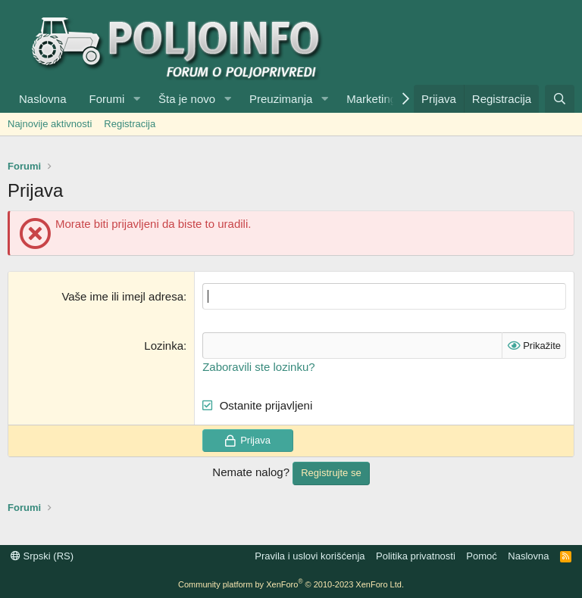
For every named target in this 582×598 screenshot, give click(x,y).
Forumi (107, 98)
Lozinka (163, 345)
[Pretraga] (559, 99)
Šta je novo (186, 98)
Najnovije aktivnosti (50, 123)
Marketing (371, 98)
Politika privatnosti (415, 556)
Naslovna (43, 98)
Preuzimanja (280, 98)
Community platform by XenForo (291, 584)
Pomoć (481, 556)
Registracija (129, 123)
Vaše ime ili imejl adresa (122, 296)
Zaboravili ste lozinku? (258, 366)
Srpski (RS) (42, 556)
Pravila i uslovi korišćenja (310, 556)
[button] (136, 99)
